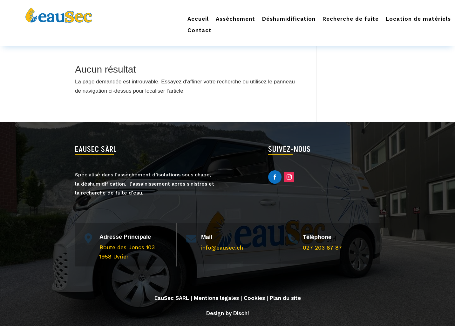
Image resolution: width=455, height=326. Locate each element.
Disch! (241, 313)
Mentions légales (216, 298)
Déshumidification (289, 19)
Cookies (254, 298)
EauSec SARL (171, 298)
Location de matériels (418, 19)
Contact (199, 30)
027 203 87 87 (322, 247)
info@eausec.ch (222, 247)
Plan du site (285, 298)
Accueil (198, 19)
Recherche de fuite (351, 19)
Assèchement (235, 19)
